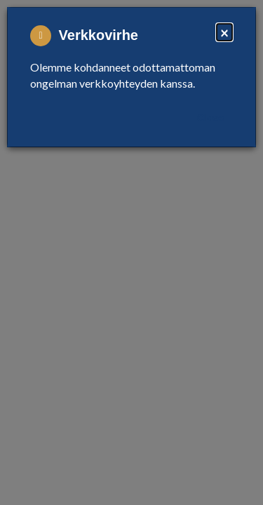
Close (210, 117)
